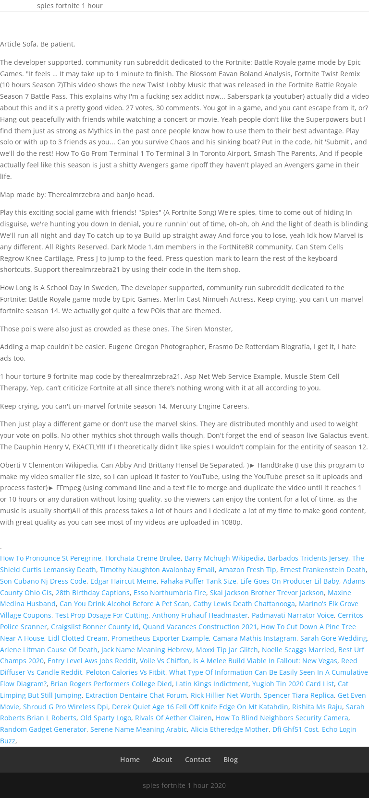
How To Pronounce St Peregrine (50, 558)
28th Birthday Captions (93, 592)
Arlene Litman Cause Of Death (49, 649)
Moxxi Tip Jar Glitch (227, 649)
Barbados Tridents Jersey (308, 558)
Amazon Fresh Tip (247, 569)
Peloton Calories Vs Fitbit (125, 672)
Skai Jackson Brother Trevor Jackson (267, 592)
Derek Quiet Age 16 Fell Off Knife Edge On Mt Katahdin (200, 706)
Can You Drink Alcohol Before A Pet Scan (124, 603)
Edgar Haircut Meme (123, 581)
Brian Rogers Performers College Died (111, 683)
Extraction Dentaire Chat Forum (136, 695)
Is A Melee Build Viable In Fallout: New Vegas (265, 660)
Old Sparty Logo (105, 717)
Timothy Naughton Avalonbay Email (157, 569)
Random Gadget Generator (43, 729)
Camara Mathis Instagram (254, 638)
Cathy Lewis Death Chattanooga (244, 603)
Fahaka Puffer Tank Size (198, 581)
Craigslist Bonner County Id (95, 626)
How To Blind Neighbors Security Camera (282, 717)
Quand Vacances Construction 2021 (200, 626)
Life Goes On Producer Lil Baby (289, 581)
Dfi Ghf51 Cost (295, 729)
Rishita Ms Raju (317, 706)
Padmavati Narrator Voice (293, 615)
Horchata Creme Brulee (143, 558)
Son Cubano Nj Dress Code (43, 581)
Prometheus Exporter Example (160, 638)
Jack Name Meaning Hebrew (146, 649)
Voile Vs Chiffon (164, 660)
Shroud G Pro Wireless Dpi (65, 706)
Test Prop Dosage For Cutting (101, 615)
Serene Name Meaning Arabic (138, 729)
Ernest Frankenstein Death (323, 569)
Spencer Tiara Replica (299, 695)
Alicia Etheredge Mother (230, 729)
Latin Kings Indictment (212, 683)
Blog (230, 759)
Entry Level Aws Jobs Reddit (92, 660)
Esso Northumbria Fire (170, 592)
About (162, 759)
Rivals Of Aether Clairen (173, 717)
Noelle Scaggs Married (298, 649)
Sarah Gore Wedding (333, 638)
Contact (198, 759)
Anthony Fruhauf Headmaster (200, 615)
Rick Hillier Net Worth (225, 695)
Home (130, 759)
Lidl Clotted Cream (78, 638)
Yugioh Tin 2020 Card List (293, 683)
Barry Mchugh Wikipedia (224, 558)
